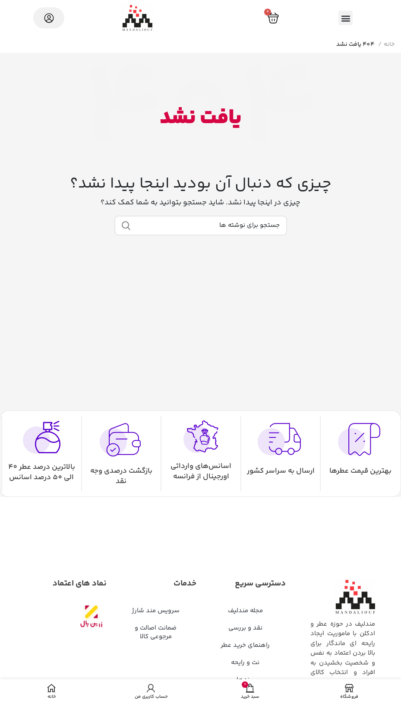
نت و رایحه (245, 663)
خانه (389, 44)
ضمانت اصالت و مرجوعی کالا (156, 632)
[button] (345, 18)
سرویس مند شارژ (156, 611)
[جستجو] (200, 225)
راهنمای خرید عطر (245, 645)
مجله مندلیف (245, 611)
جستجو (126, 225)
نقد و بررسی (245, 628)
